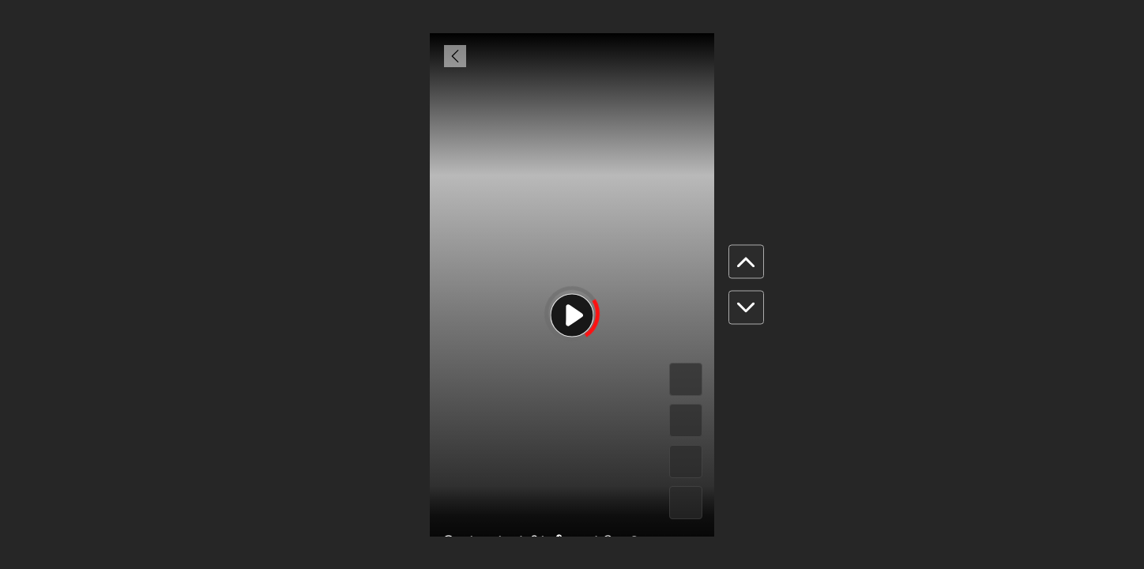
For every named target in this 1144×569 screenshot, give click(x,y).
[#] (685, 461)
